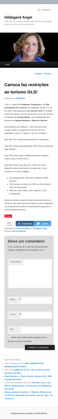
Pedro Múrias (10, 376)
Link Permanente (18, 231)
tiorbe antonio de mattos (15, 392)
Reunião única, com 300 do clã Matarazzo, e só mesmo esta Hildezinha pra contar (27, 385)
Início (7, 65)
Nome (15, 299)
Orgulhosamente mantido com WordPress (29, 413)
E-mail (15, 314)
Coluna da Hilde (23, 228)
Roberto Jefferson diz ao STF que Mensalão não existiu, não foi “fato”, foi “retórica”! (28, 395)
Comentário (15, 262)
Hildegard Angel (18, 17)
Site (11, 329)
